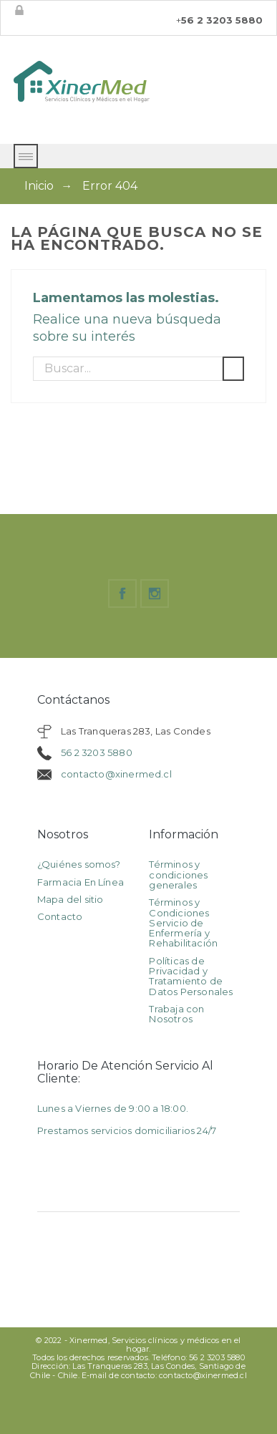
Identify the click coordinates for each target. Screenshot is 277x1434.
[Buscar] (128, 369)
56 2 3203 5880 (96, 752)
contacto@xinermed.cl (116, 774)
